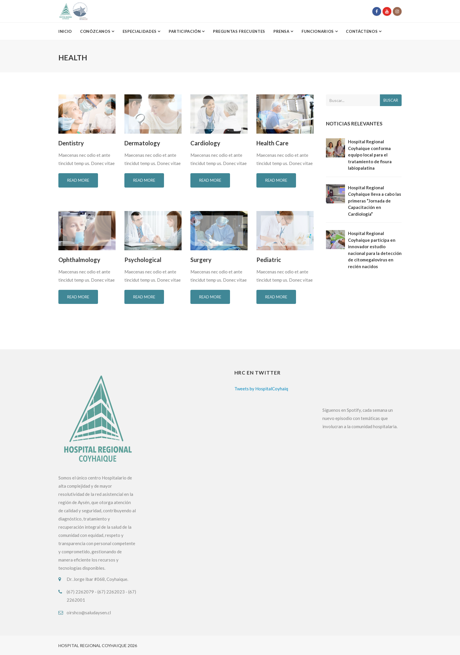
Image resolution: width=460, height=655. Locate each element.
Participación (185, 31)
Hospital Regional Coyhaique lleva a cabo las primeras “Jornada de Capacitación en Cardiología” (374, 201)
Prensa (282, 31)
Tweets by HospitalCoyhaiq (261, 388)
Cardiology (205, 143)
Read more (78, 180)
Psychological (142, 259)
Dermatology (142, 143)
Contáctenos (362, 31)
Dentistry (71, 143)
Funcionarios (318, 31)
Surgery (201, 259)
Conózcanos (95, 31)
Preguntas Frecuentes (239, 31)
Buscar (390, 100)
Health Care (272, 143)
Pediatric (268, 259)
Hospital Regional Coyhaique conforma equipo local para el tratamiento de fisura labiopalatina (370, 155)
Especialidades (140, 31)
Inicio (65, 31)
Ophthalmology (79, 259)
